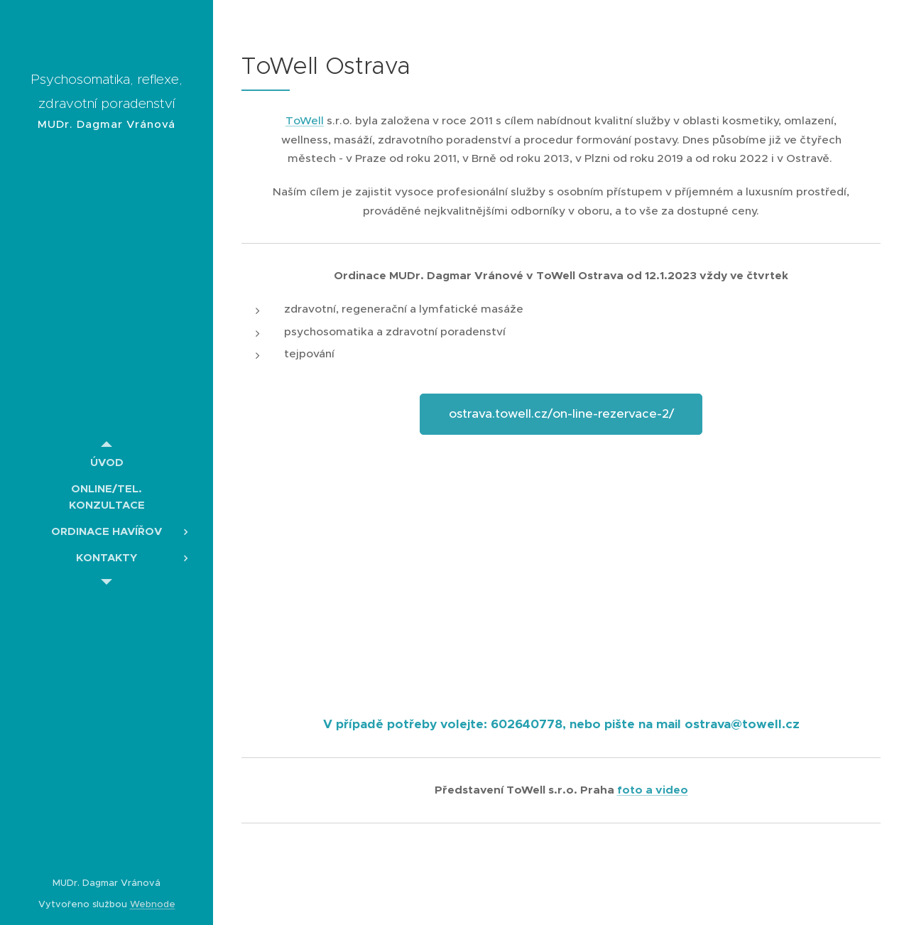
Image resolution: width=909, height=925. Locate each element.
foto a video (652, 790)
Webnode (152, 904)
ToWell (304, 120)
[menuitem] (106, 462)
